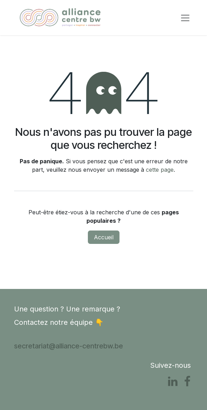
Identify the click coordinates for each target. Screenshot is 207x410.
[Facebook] (187, 381)
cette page (160, 169)
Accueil (104, 237)
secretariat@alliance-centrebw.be (68, 346)
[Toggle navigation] (185, 17)
